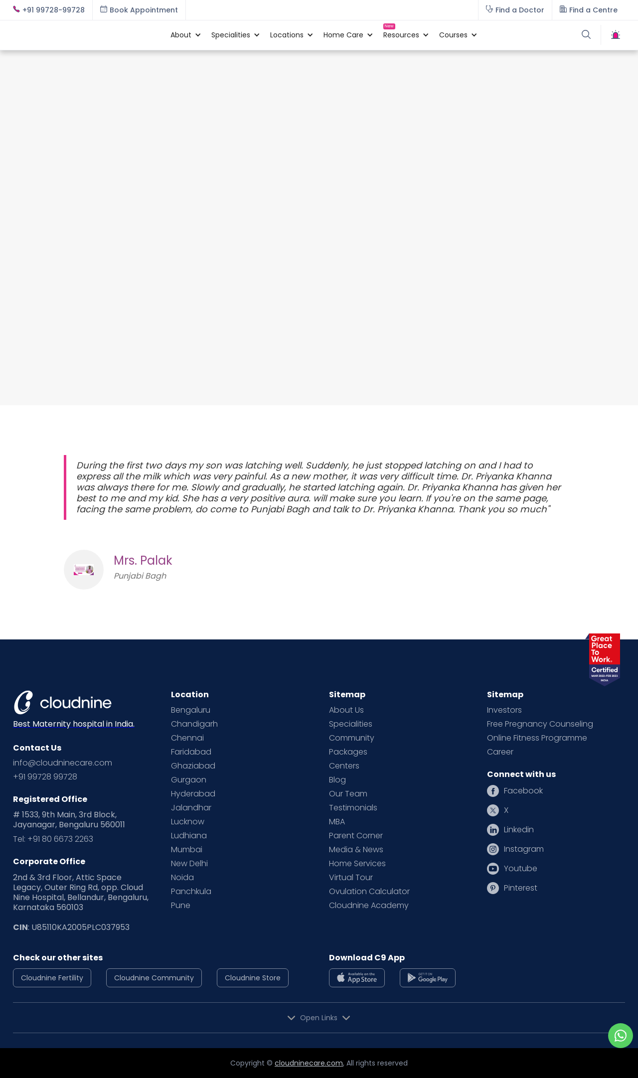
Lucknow (187, 821)
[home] (86, 35)
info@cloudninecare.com (62, 763)
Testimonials (353, 807)
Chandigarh (194, 724)
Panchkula (191, 891)
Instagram (524, 849)
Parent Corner (356, 835)
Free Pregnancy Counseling (540, 724)
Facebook (523, 790)
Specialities (350, 724)
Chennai (187, 738)
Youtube (520, 868)
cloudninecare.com (309, 1063)
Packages (348, 752)
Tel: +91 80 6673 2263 (53, 839)
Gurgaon (188, 779)
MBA (337, 821)
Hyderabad (193, 793)
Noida (182, 877)
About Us (346, 710)
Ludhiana (189, 835)
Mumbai (186, 849)
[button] (180, 35)
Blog (337, 779)
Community (351, 738)
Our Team (348, 793)
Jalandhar (191, 807)
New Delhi (189, 863)
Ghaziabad (193, 766)
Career (500, 752)
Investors (504, 710)
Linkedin (519, 829)
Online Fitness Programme (537, 738)
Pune (180, 905)
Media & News (356, 849)
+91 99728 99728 (45, 776)
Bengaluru (190, 710)
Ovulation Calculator (369, 891)
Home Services (357, 863)
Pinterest (520, 888)
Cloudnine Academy (369, 905)
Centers (344, 766)
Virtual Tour (351, 877)
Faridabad (191, 752)
